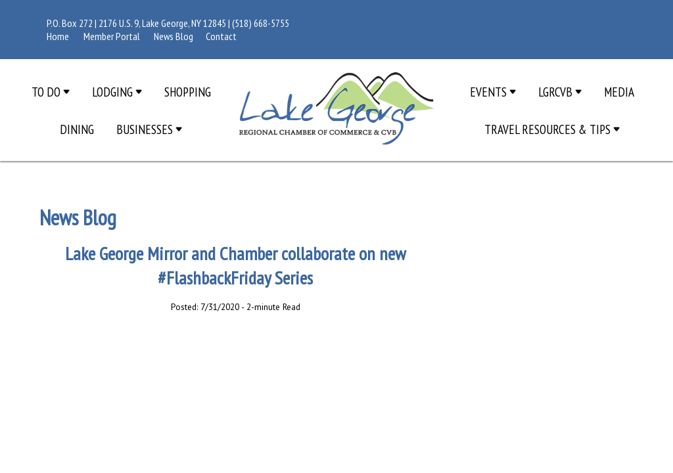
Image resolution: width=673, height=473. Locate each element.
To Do (51, 91)
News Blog (173, 36)
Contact (221, 36)
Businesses (149, 129)
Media (619, 91)
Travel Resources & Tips (552, 129)
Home (58, 36)
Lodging (117, 91)
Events (493, 91)
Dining (77, 129)
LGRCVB (560, 91)
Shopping (187, 91)
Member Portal (111, 36)
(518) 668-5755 (260, 23)
